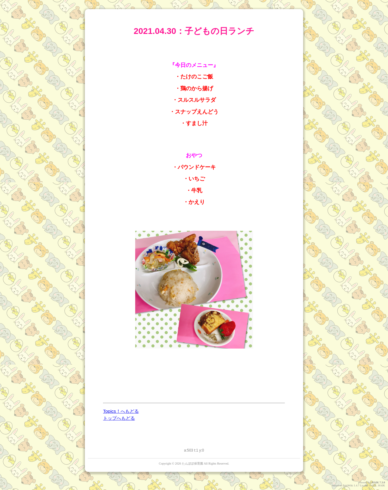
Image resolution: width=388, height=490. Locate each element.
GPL (374, 485)
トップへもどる (119, 418)
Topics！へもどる (121, 411)
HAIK (375, 482)
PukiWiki (348, 485)
